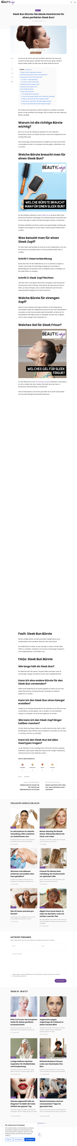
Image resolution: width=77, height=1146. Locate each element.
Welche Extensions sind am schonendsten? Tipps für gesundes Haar (51, 1104)
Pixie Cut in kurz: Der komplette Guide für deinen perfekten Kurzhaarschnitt (23, 1022)
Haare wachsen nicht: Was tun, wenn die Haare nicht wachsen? (56, 787)
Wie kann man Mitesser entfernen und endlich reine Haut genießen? (22, 874)
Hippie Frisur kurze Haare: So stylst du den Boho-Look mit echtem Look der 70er (52, 914)
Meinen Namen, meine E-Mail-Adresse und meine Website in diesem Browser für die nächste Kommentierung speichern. (36, 975)
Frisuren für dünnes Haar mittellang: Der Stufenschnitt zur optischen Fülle (52, 874)
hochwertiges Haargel (42, 382)
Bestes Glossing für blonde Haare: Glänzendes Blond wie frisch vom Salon (52, 834)
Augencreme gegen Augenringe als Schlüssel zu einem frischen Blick (51, 1022)
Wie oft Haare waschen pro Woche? (22, 912)
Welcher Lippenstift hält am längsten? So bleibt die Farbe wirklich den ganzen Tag (22, 1104)
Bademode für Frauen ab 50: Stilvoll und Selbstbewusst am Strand (29, 787)
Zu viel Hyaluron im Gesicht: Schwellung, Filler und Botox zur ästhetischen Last (22, 834)
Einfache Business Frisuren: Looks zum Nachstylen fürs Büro (51, 1064)
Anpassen (9, 1139)
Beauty (38, 10)
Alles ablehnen (18, 1139)
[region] (20, 1133)
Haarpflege (26, 776)
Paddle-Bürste (45, 215)
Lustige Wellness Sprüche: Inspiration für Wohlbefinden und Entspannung (22, 1064)
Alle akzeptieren (30, 1139)
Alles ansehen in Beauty (38, 1123)
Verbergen (28, 69)
